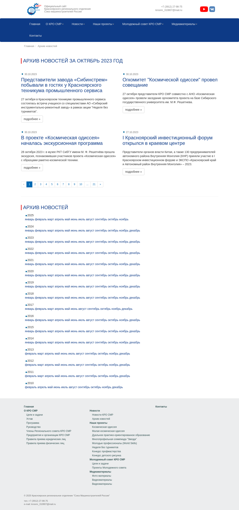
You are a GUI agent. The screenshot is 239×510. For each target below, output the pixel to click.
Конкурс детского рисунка (106, 455)
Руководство (33, 427)
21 (94, 184)
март (51, 219)
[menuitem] (34, 24)
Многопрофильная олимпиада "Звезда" (114, 439)
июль (81, 219)
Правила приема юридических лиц (46, 439)
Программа (32, 423)
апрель (59, 219)
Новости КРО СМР (102, 414)
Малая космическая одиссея (108, 431)
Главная (33, 24)
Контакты (34, 36)
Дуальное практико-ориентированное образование (121, 435)
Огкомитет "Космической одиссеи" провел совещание (170, 82)
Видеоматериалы (102, 479)
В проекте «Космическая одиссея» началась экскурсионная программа (62, 140)
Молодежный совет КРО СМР (142, 24)
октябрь (113, 219)
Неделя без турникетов (105, 447)
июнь (74, 219)
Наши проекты (102, 24)
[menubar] (119, 30)
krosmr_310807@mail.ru (43, 504)
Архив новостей (47, 46)
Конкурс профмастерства (106, 451)
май (67, 219)
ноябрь (123, 219)
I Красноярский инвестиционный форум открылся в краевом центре (168, 140)
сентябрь (101, 219)
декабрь (134, 230)
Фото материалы (101, 475)
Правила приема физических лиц (45, 443)
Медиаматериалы (183, 24)
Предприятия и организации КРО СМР (48, 435)
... (87, 184)
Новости (77, 24)
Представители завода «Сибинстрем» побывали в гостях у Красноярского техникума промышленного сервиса (64, 85)
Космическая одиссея (104, 427)
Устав (29, 418)
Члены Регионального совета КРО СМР (48, 431)
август (90, 219)
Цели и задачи (34, 414)
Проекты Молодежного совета (109, 467)
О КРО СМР (54, 24)
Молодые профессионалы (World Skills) (114, 443)
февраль (41, 219)
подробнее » (32, 119)
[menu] (47, 425)
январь (29, 219)
